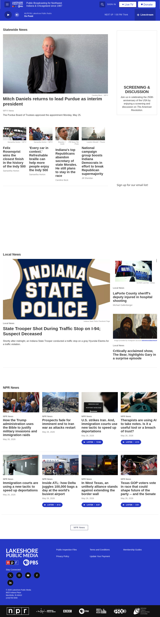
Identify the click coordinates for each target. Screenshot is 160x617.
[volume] (16, 15)
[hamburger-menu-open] (7, 4)
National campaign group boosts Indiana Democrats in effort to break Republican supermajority (93, 161)
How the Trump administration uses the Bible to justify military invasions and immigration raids (20, 427)
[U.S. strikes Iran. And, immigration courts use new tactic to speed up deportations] (100, 402)
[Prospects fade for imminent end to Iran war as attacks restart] (60, 402)
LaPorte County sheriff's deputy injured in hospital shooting (132, 297)
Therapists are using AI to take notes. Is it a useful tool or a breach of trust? (138, 425)
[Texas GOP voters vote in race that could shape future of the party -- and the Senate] (139, 465)
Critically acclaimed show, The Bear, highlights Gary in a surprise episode (134, 354)
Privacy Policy (62, 556)
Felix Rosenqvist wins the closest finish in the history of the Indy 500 (14, 157)
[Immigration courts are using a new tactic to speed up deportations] (21, 465)
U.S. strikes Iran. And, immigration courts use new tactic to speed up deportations (99, 425)
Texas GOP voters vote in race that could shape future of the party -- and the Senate (138, 488)
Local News (8, 323)
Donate (148, 4)
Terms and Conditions (100, 550)
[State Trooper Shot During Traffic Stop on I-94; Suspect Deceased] (56, 289)
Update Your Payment (100, 556)
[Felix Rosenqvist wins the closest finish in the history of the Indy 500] (14, 133)
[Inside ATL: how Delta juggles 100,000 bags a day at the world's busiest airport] (60, 465)
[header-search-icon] (102, 4)
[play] (8, 15)
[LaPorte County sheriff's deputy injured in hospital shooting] (135, 271)
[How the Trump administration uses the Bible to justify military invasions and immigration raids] (21, 402)
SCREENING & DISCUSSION (137, 89)
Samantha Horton (11, 171)
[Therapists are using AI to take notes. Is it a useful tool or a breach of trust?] (139, 402)
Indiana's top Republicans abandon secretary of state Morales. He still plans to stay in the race (66, 163)
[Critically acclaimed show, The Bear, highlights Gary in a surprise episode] (135, 326)
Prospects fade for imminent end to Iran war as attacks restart (58, 423)
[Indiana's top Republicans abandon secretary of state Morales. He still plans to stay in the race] (67, 133)
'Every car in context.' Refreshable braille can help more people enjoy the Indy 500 (39, 159)
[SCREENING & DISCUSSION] (137, 56)
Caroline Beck (61, 180)
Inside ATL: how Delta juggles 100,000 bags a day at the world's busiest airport (59, 488)
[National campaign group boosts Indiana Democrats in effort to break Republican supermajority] (93, 133)
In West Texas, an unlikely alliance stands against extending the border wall (100, 488)
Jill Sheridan (87, 178)
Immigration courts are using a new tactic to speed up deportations (20, 486)
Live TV (127, 4)
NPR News (8, 416)
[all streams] (145, 15)
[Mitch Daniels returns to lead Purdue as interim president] (55, 64)
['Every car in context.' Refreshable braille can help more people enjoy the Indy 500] (40, 133)
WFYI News (8, 110)
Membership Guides (132, 550)
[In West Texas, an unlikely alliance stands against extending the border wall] (100, 465)
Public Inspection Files (66, 550)
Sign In (111, 4)
